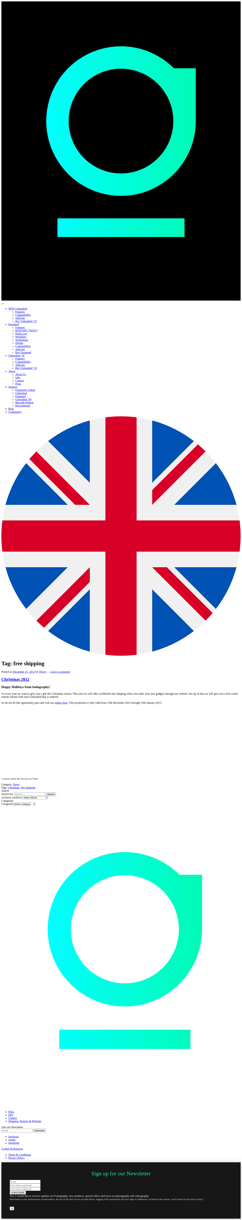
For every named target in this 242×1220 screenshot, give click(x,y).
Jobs (17, 377)
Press (18, 383)
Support (12, 386)
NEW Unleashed (17, 308)
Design (19, 343)
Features (20, 311)
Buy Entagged (23, 352)
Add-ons (20, 318)
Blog (11, 408)
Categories (7, 803)
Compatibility (23, 314)
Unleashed (21, 393)
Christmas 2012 (15, 679)
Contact (19, 380)
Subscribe (39, 1130)
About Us (20, 374)
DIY (10, 1114)
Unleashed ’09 (23, 399)
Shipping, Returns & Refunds (24, 1121)
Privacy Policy (16, 1157)
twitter (12, 1139)
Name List (21, 333)
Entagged (13, 324)
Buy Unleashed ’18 (26, 368)
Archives (17, 797)
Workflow (20, 336)
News (16, 784)
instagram (13, 1142)
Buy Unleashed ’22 (26, 321)
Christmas (13, 787)
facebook (13, 1136)
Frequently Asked (25, 390)
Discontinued (22, 405)
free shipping (28, 787)
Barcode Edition (24, 402)
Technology (21, 339)
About (11, 371)
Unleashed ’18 (16, 355)
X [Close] (12, 1208)
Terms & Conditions (19, 1154)
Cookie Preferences (12, 1148)
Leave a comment (60, 671)
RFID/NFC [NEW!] (26, 330)
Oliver (42, 671)
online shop (61, 702)
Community (15, 411)
